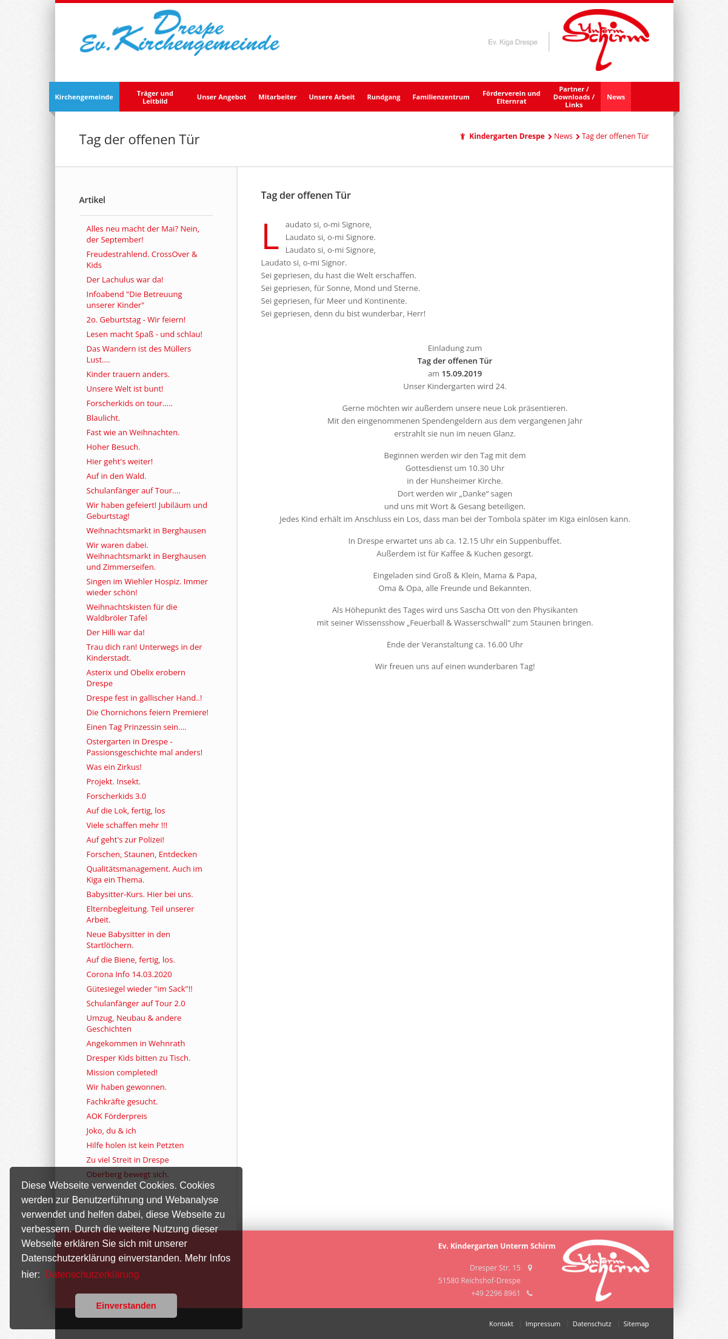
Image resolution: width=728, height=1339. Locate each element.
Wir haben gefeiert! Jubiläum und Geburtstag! (147, 510)
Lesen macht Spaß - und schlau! (144, 334)
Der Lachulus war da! (125, 279)
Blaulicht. (104, 417)
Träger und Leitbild (155, 96)
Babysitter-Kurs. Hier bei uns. (140, 894)
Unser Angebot (221, 96)
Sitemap (636, 1323)
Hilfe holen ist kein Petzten (135, 1145)
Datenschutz (592, 1323)
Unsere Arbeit (332, 96)
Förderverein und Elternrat (511, 96)
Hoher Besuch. (114, 446)
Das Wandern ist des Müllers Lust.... (139, 354)
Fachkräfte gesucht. (122, 1101)
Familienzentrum (441, 96)
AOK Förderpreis (117, 1115)
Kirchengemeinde (84, 96)
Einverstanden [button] (126, 1306)
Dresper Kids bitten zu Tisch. (139, 1057)
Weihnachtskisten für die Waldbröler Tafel (132, 612)
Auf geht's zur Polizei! (125, 839)
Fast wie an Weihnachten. (133, 432)
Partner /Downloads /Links (574, 96)
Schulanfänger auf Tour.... (134, 490)
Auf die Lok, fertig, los (126, 810)
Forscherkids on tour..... (130, 403)
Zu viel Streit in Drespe (128, 1159)
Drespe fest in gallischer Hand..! (144, 697)
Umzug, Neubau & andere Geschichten (134, 1023)
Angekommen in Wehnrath (136, 1043)
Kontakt (501, 1323)
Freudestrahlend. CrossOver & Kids (142, 259)
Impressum (543, 1323)
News (616, 96)
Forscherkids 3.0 (117, 795)
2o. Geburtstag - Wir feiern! (136, 319)
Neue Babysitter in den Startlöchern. (128, 939)
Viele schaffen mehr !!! (127, 825)
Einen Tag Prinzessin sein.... (137, 726)
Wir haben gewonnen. (127, 1086)
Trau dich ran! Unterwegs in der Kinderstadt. (144, 652)
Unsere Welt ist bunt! (125, 388)
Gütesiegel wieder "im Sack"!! (140, 988)
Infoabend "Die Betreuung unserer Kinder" (134, 299)
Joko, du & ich (111, 1130)
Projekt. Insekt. (114, 781)
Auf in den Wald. (117, 475)
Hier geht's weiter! (120, 461)
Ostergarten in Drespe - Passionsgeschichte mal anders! (145, 747)
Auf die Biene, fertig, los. (131, 959)
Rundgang (384, 96)
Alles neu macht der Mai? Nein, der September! (143, 234)
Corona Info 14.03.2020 (129, 974)
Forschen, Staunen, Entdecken (142, 854)
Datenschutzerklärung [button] (92, 1274)
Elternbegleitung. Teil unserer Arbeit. (141, 914)
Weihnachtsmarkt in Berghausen (147, 530)
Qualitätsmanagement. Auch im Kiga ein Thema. (144, 874)
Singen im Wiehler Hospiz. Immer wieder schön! (148, 587)
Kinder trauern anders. (128, 374)
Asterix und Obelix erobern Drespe (136, 678)
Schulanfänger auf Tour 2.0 (136, 1003)
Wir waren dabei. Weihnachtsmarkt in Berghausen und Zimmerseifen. (147, 555)
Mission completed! (122, 1072)
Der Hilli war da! (116, 632)
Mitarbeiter (277, 96)
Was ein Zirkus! (114, 766)
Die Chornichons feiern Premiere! (148, 712)
